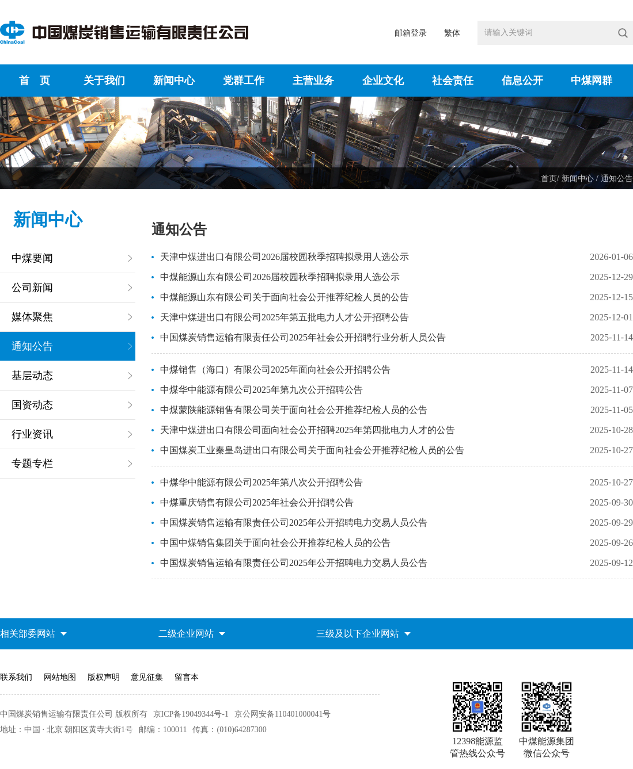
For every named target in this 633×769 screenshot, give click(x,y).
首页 (549, 178)
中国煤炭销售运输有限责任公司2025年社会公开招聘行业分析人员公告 (303, 337)
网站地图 (60, 677)
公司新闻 (32, 287)
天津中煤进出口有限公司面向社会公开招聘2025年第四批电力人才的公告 (307, 430)
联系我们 (16, 677)
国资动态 (32, 405)
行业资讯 (32, 434)
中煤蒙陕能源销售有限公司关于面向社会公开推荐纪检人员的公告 (293, 410)
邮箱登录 (411, 33)
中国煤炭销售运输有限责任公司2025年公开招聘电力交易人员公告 (293, 522)
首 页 (34, 80)
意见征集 (147, 677)
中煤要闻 (32, 258)
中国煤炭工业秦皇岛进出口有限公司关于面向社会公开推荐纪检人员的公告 (312, 450)
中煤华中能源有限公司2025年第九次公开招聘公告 (261, 390)
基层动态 (32, 375)
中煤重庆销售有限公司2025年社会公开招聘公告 (257, 502)
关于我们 (104, 80)
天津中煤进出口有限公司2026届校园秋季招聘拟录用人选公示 (284, 257)
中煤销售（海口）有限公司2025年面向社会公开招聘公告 (275, 369)
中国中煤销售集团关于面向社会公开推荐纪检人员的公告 (275, 543)
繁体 (452, 33)
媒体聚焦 (32, 317)
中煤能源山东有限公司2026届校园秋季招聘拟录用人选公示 (280, 277)
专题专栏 (32, 463)
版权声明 (104, 677)
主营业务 (313, 80)
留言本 (187, 677)
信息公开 (522, 80)
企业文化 (383, 80)
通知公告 (617, 178)
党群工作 (243, 80)
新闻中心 (174, 80)
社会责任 (452, 80)
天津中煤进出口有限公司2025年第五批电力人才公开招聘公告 (284, 317)
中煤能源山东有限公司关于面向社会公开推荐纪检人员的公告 (284, 297)
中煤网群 (591, 80)
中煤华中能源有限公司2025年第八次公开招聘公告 (261, 482)
